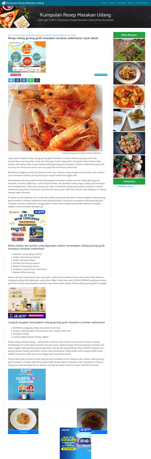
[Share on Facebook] (17, 80)
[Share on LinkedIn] (24, 80)
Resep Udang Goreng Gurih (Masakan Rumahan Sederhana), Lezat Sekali (51, 35)
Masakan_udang (19, 35)
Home (103, 3)
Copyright (121, 3)
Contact (111, 3)
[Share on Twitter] (11, 80)
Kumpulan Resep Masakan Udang (23, 3)
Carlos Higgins (15, 75)
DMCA (131, 3)
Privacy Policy (142, 3)
